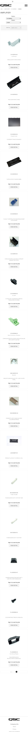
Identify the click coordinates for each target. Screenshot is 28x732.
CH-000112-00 (14, 54)
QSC (2, 9)
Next (16, 672)
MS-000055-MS (14, 492)
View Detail (14, 67)
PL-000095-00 (14, 652)
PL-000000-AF (14, 572)
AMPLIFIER (7, 9)
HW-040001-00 (14, 373)
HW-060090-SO (14, 413)
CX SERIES (14, 9)
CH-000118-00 (14, 94)
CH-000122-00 (14, 134)
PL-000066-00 (14, 612)
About (14, 726)
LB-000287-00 (14, 453)
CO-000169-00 (14, 293)
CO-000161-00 (14, 253)
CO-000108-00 (14, 213)
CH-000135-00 (14, 174)
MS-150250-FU (14, 532)
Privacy (14, 729)
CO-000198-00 (14, 333)
